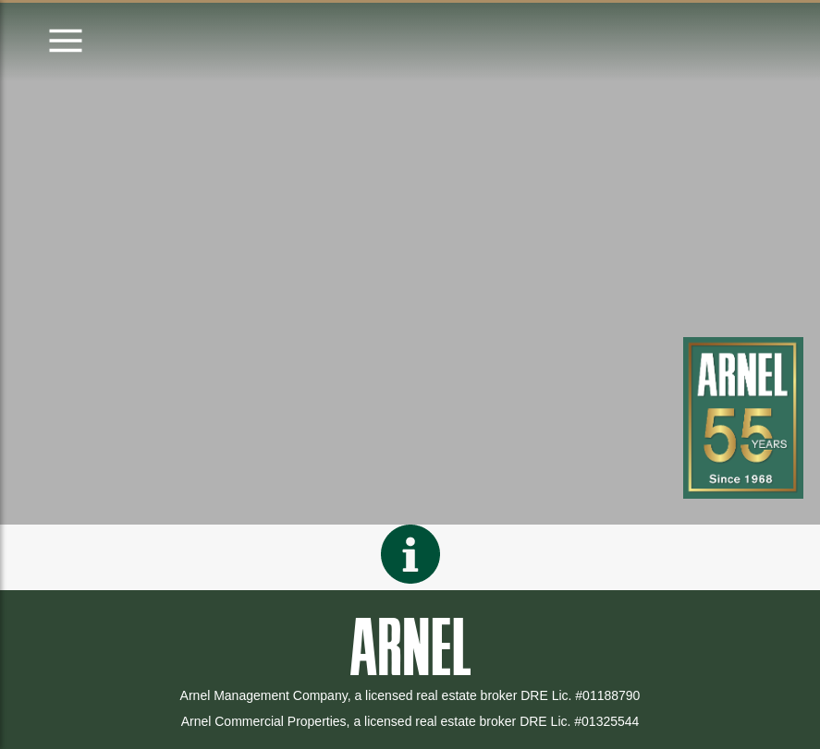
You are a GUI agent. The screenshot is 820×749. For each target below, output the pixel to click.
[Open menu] (65, 42)
